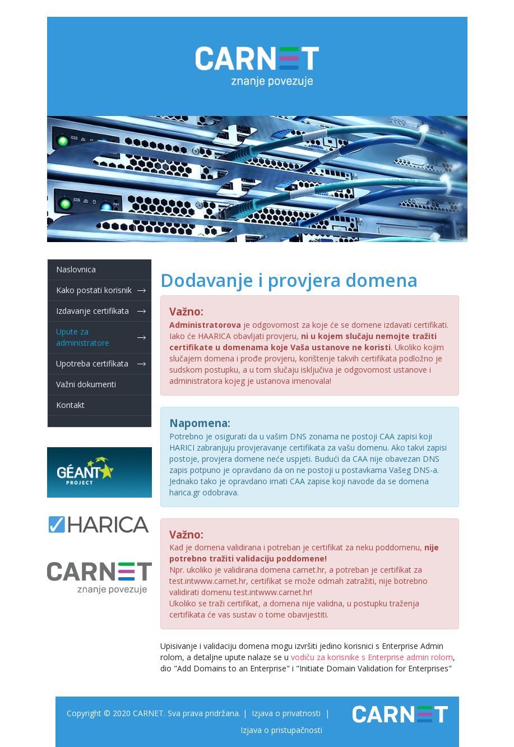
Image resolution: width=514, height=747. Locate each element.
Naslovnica (76, 269)
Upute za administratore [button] (82, 337)
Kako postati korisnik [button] (94, 290)
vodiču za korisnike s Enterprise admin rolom (372, 657)
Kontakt (70, 405)
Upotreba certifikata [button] (92, 363)
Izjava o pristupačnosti (281, 730)
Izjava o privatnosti (286, 713)
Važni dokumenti (86, 384)
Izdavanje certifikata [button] (92, 310)
